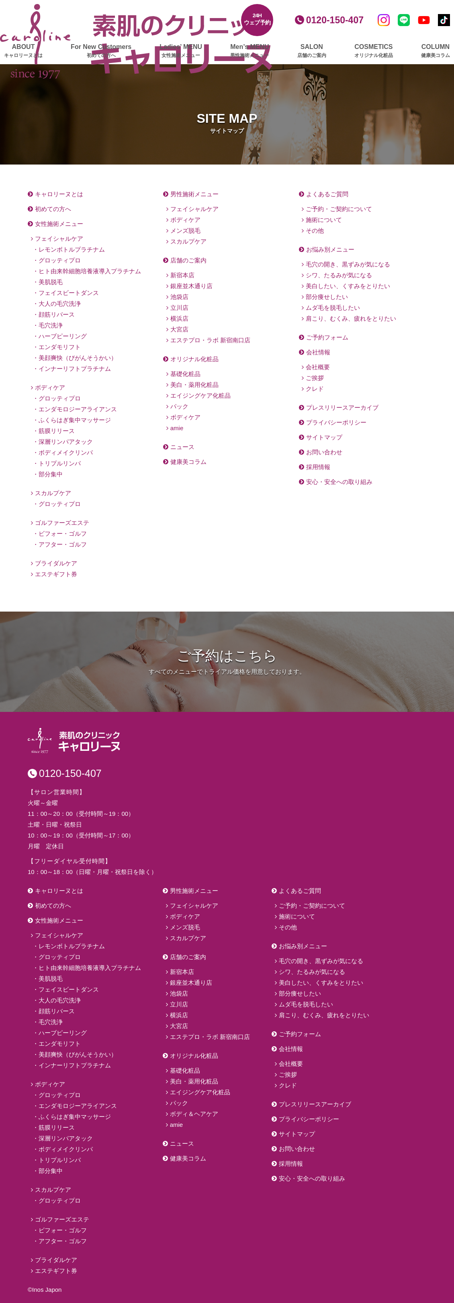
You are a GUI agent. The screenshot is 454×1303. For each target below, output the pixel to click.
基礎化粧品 (185, 373)
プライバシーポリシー (336, 422)
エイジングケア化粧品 (200, 395)
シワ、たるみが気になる (339, 275)
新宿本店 (182, 275)
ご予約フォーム (327, 337)
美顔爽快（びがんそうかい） (78, 357)
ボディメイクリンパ (66, 452)
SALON (311, 51)
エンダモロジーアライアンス (78, 409)
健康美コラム (188, 461)
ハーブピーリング (63, 336)
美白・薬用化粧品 (194, 384)
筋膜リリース (57, 430)
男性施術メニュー (194, 194)
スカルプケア (53, 493)
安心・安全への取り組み (339, 481)
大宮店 (179, 329)
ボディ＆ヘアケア (194, 1113)
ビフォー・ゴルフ (63, 533)
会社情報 (318, 352)
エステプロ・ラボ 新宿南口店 (210, 340)
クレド (315, 388)
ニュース (182, 446)
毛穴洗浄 (51, 325)
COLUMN (435, 51)
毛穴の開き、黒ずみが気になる (348, 264)
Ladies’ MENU (181, 51)
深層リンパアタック (66, 441)
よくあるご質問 (327, 194)
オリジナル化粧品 (194, 359)
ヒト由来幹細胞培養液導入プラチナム (90, 271)
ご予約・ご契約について (339, 208)
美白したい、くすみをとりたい (348, 286)
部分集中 (51, 474)
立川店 (179, 307)
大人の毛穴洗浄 (60, 303)
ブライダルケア (56, 563)
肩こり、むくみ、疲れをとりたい (351, 318)
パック (179, 406)
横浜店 (179, 318)
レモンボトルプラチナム (72, 249)
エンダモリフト (60, 347)
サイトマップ (324, 437)
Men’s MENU (249, 51)
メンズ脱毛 (185, 230)
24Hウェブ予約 (257, 19)
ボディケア (50, 387)
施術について (324, 219)
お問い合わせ (324, 452)
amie (177, 428)
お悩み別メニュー (330, 249)
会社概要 (318, 367)
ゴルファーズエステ (62, 522)
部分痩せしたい (327, 296)
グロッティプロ (60, 260)
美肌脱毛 (51, 281)
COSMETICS (373, 51)
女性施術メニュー (59, 223)
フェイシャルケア (59, 238)
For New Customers (101, 51)
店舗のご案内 (188, 260)
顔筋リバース (57, 314)
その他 (315, 230)
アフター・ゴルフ (63, 544)
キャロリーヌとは (59, 194)
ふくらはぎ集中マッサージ (75, 420)
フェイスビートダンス (69, 292)
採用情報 (318, 466)
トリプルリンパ (60, 463)
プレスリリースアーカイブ (342, 407)
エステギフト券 (56, 574)
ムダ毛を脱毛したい (333, 307)
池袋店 (179, 296)
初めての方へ (53, 208)
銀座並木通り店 (191, 286)
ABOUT (23, 51)
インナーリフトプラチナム (75, 368)
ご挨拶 (315, 377)
